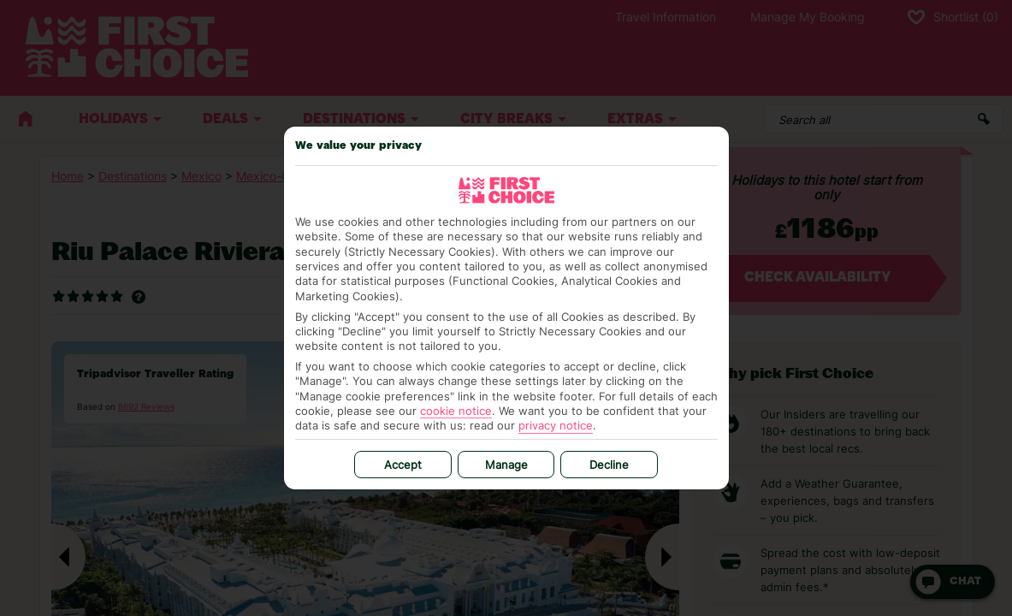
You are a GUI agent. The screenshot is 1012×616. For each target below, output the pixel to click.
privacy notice (555, 425)
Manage (506, 464)
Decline (609, 464)
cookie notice (456, 411)
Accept (403, 464)
